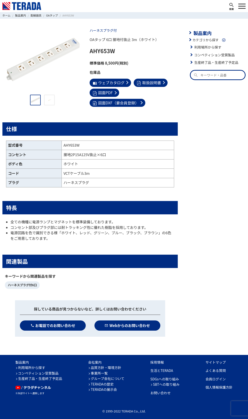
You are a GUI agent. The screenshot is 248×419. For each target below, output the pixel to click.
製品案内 (202, 32)
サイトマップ (215, 359)
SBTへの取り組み (166, 381)
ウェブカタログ (108, 82)
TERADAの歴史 (102, 381)
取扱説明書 (147, 82)
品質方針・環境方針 (106, 365)
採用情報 (157, 359)
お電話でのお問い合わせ (53, 323)
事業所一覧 (99, 370)
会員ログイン (215, 376)
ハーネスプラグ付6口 (22, 283)
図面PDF (102, 92)
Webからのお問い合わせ (127, 323)
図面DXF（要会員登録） (146, 92)
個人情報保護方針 (218, 384)
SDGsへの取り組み (164, 376)
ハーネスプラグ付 (103, 30)
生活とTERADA (161, 368)
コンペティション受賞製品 (213, 54)
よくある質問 (215, 368)
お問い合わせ (160, 390)
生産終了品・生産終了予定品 (215, 61)
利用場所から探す (207, 46)
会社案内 (95, 359)
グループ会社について (107, 376)
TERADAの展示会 (104, 387)
